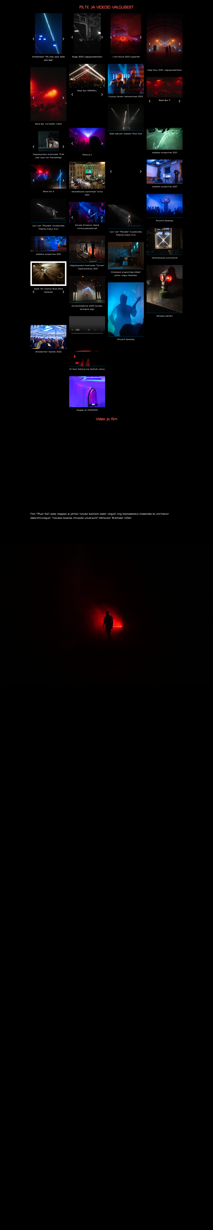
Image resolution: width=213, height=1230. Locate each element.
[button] (33, 38)
